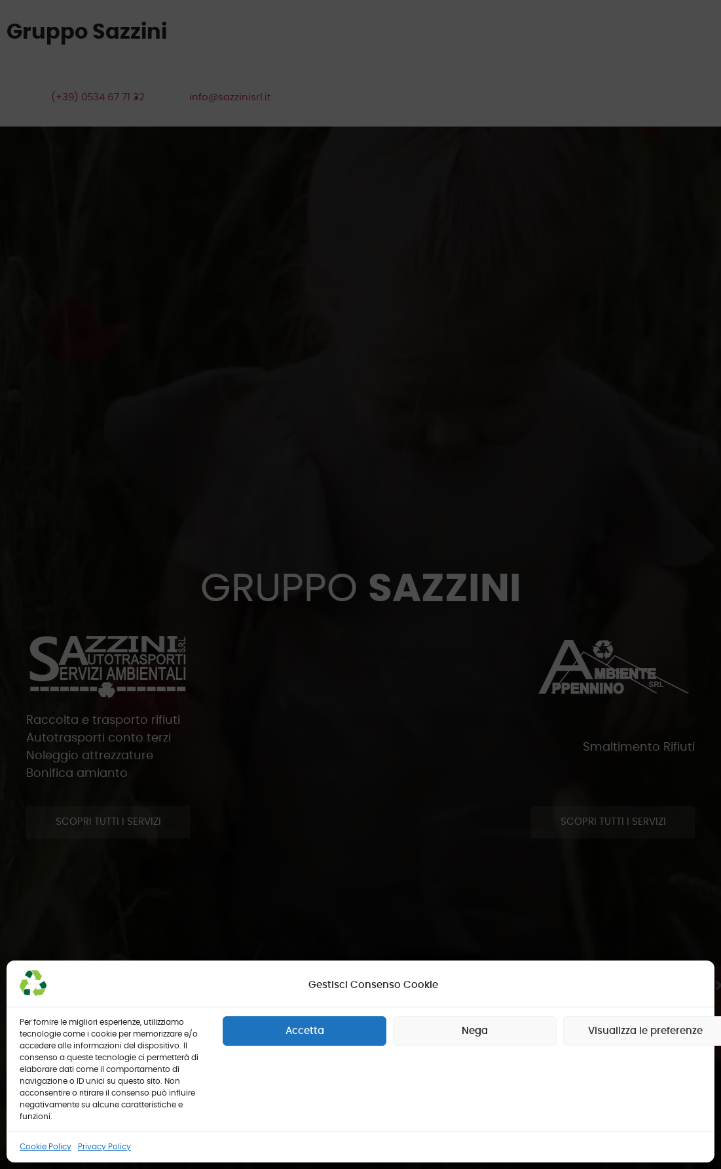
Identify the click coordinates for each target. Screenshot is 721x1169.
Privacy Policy (104, 1147)
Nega (475, 1031)
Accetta (305, 1031)
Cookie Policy (45, 1147)
